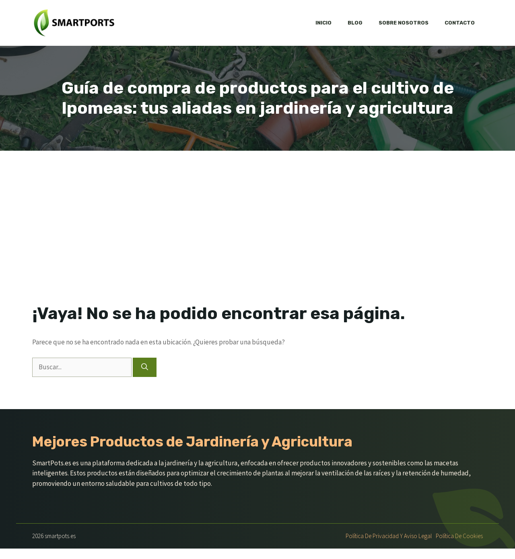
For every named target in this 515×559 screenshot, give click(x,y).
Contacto (460, 23)
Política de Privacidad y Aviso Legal (389, 536)
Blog (355, 23)
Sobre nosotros (403, 23)
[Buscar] (145, 367)
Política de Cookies (459, 536)
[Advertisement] (257, 211)
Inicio (323, 23)
